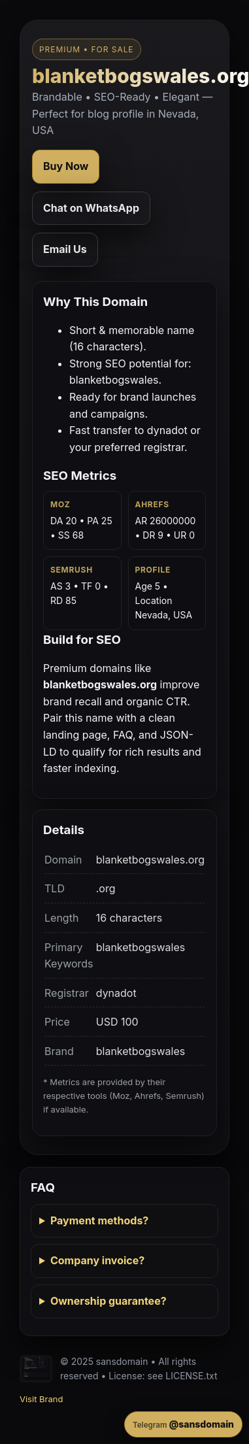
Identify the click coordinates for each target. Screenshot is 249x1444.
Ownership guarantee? (108, 1300)
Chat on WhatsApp (91, 207)
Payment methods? (99, 1220)
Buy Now (65, 166)
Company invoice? (97, 1260)
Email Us (65, 249)
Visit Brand (41, 1399)
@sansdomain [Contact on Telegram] (183, 1424)
